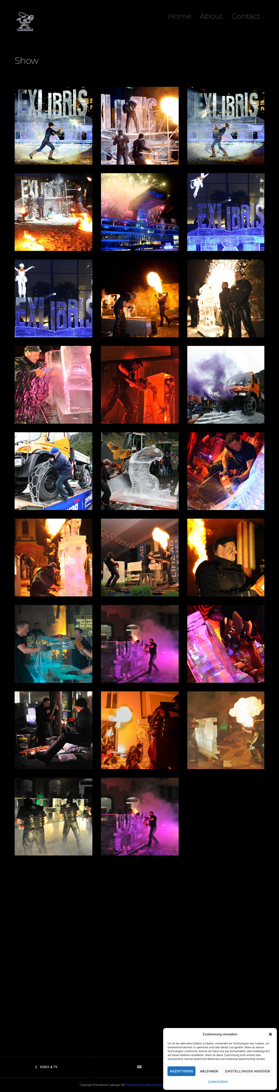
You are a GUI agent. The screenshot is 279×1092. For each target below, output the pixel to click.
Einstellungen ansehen (247, 1071)
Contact (245, 16)
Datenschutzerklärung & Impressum (150, 1085)
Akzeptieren (181, 1071)
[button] (270, 1034)
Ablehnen (209, 1071)
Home (179, 16)
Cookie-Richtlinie (218, 1081)
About (211, 16)
